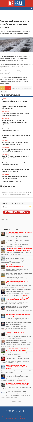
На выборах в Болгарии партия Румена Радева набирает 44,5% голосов (15, 353)
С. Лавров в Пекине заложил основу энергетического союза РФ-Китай (15, 319)
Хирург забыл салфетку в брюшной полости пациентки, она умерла (14, 237)
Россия (18, 88)
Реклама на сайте (14, 417)
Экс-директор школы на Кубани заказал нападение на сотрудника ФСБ (16, 261)
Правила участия (25, 417)
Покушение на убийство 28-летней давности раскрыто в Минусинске (14, 245)
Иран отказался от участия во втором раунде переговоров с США (15, 396)
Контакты (23, 418)
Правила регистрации (12, 418)
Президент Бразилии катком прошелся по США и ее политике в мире (16, 388)
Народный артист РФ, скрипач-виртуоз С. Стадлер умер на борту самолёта (16, 294)
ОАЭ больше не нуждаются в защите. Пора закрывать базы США (15, 361)
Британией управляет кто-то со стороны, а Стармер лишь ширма (16, 311)
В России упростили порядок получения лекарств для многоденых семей (16, 253)
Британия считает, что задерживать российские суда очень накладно (14, 302)
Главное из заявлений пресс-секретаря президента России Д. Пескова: (16, 337)
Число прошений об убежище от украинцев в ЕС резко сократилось (16, 371)
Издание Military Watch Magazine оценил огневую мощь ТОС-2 (16, 345)
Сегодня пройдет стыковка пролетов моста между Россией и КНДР (15, 269)
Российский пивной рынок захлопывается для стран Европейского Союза (16, 278)
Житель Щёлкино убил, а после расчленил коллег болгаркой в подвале (13, 328)
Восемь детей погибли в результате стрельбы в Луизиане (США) (14, 379)
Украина (14, 88)
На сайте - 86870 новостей (13, 204)
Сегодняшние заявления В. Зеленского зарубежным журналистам (16, 286)
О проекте (5, 417)
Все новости (16, 402)
